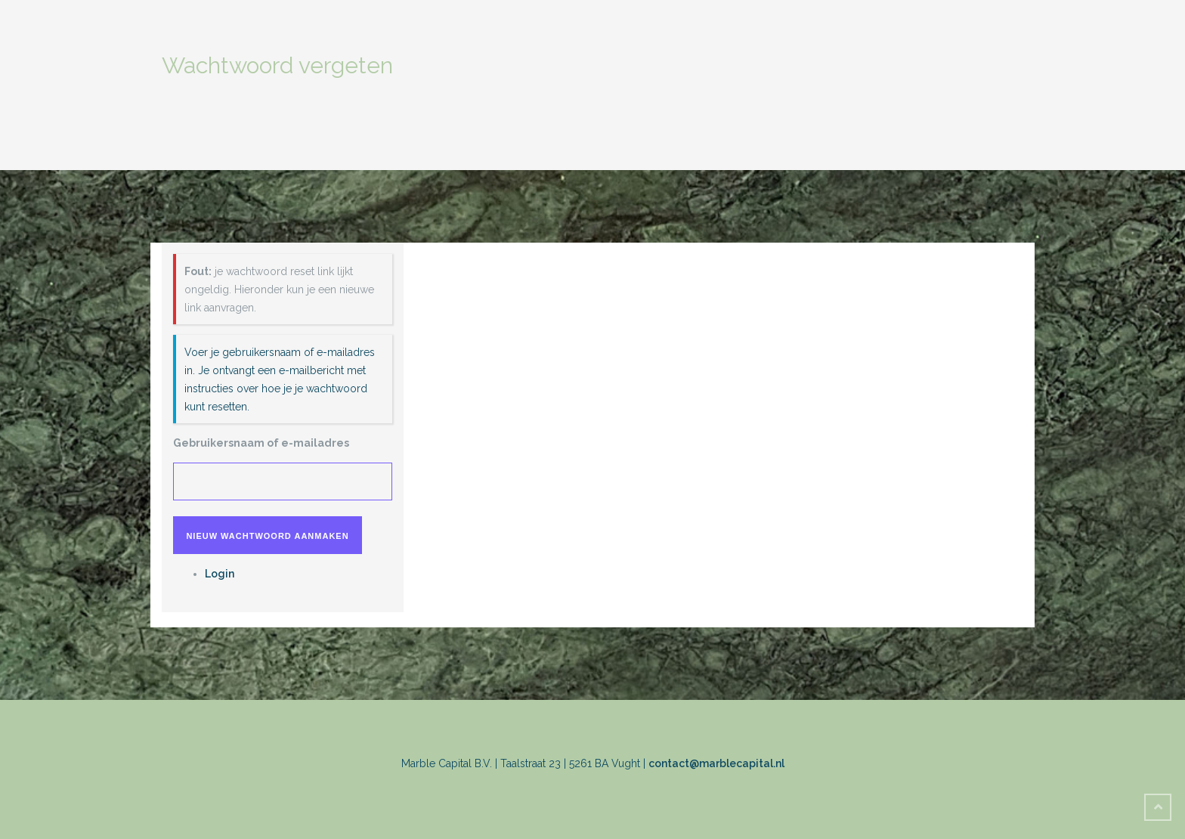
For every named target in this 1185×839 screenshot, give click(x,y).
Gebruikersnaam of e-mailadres (261, 443)
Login (219, 574)
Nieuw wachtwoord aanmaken (267, 535)
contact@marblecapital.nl (716, 763)
